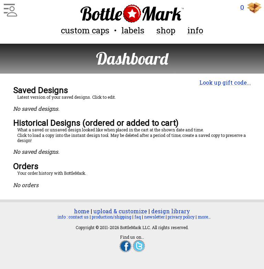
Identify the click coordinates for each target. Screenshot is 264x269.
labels (132, 30)
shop (165, 30)
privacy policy (181, 216)
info (195, 30)
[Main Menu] (9, 7)
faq (137, 216)
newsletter (154, 216)
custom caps (85, 30)
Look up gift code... (225, 82)
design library (170, 211)
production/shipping (111, 216)
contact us (78, 216)
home (81, 211)
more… (204, 216)
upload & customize (120, 211)
